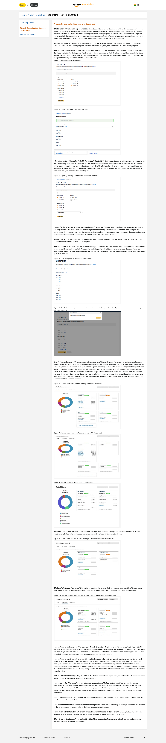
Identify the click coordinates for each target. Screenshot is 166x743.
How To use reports (27, 34)
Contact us (66, 738)
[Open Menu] (144, 5)
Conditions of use (49, 738)
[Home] (83, 5)
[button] (137, 4)
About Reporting (36, 15)
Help (23, 15)
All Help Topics (28, 23)
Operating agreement (27, 738)
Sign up (34, 5)
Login (22, 5)
